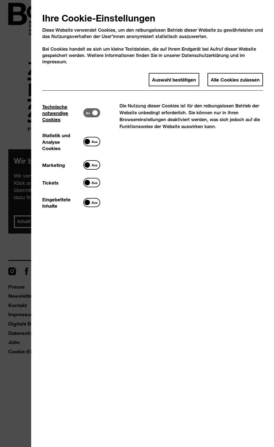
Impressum (54, 61)
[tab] (62, 112)
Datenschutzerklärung (205, 55)
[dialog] (137, 223)
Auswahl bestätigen (174, 79)
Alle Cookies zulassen (235, 79)
